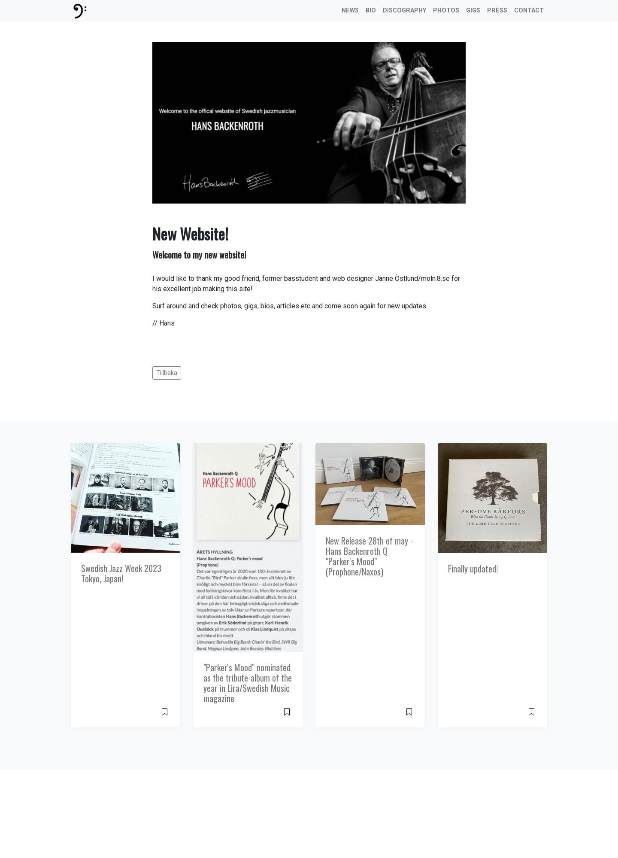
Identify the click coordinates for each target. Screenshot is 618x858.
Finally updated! (473, 568)
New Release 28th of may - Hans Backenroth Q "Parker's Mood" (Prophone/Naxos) (369, 556)
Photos (446, 10)
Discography (404, 10)
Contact (529, 10)
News (350, 10)
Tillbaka (166, 372)
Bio (371, 10)
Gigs (473, 10)
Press (497, 10)
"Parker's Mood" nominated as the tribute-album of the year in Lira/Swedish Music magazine (247, 683)
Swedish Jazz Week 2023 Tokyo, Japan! (121, 573)
